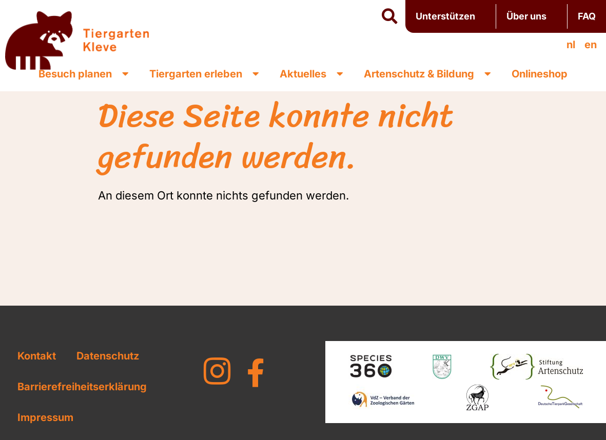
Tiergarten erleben (204, 74)
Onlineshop (540, 74)
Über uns (531, 16)
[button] (389, 17)
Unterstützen (450, 16)
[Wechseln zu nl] (570, 44)
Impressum (45, 417)
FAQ (587, 16)
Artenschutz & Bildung (427, 74)
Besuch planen (83, 74)
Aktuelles (311, 74)
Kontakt (36, 356)
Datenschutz (107, 356)
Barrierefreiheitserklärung (82, 387)
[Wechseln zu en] (590, 44)
